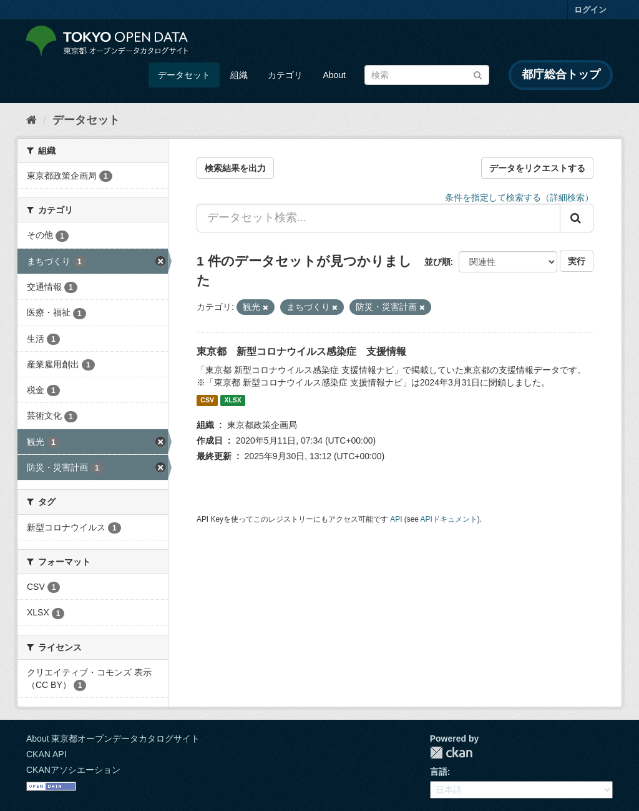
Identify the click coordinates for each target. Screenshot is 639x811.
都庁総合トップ (561, 74)
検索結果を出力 (235, 168)
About (334, 75)
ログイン (590, 9)
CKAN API (46, 754)
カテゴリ (285, 75)
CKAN (451, 752)
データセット (184, 75)
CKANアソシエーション (73, 770)
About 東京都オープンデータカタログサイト (113, 739)
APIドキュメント (449, 519)
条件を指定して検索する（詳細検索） (519, 197)
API (396, 519)
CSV (207, 400)
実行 (576, 261)
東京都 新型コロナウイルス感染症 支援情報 (301, 351)
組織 (239, 75)
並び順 (437, 262)
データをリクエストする (537, 168)
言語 (438, 772)
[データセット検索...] (378, 218)
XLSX (232, 400)
